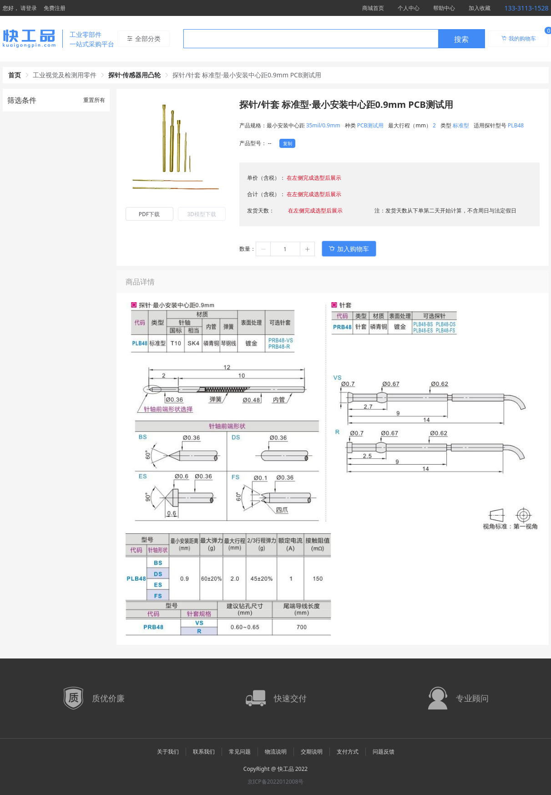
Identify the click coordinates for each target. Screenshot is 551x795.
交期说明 (312, 751)
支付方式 (348, 751)
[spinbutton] (285, 249)
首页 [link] (14, 75)
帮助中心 (444, 8)
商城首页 (373, 8)
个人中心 (409, 8)
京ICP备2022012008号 (276, 781)
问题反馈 (383, 751)
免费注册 (55, 8)
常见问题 (240, 751)
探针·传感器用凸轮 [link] (134, 75)
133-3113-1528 (526, 8)
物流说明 (276, 751)
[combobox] (334, 38)
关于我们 (168, 751)
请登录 (28, 8)
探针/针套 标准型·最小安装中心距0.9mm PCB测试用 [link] (246, 75)
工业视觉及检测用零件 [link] (64, 75)
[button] (263, 249)
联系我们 (204, 751)
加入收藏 (479, 8)
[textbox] (311, 39)
